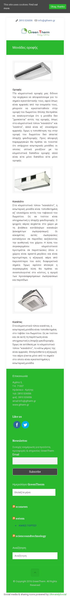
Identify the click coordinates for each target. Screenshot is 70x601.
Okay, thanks (58, 6)
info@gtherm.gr (46, 20)
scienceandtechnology (31, 536)
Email (16, 454)
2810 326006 (25, 20)
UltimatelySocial (57, 594)
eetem (20, 518)
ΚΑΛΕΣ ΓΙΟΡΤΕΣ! (28, 525)
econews (22, 506)
